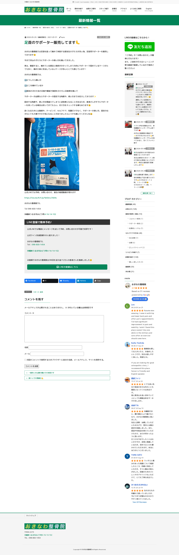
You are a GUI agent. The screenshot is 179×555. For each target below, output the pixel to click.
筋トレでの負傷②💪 (36, 378)
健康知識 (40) (130, 204)
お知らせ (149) (131, 209)
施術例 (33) (129, 267)
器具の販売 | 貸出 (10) (133, 214)
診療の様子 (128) (131, 257)
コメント (29, 313)
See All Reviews (140, 502)
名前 (26, 347)
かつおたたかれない (139, 485)
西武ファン (135, 378)
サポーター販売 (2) (136, 223)
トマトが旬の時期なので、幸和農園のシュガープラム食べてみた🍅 (144, 128)
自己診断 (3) (133, 238)
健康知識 (150, 122)
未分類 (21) (129, 271)
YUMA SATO (136, 455)
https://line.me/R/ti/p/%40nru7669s (40, 198)
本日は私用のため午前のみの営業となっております (144, 153)
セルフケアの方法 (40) (133, 233)
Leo (133, 304)
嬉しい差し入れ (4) (136, 262)
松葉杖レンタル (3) (136, 228)
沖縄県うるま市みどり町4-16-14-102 (43, 251)
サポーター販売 (103, 37)
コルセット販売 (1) (136, 219)
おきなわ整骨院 (139, 284)
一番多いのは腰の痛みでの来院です (41, 373)
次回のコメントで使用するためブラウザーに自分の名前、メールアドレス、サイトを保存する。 (65, 360)
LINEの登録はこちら (67, 267)
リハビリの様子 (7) (132, 252)
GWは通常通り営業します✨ (144, 175)
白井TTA (134, 405)
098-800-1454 (38, 244)
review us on (140, 299)
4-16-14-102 (50, 214)
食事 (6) (132, 243)
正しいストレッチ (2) (137, 247)
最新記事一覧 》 (148, 193)
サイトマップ (31, 516)
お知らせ (148, 86)
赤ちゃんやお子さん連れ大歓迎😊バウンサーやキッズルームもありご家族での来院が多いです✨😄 (144, 92)
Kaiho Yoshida (137, 343)
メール (27, 354)
